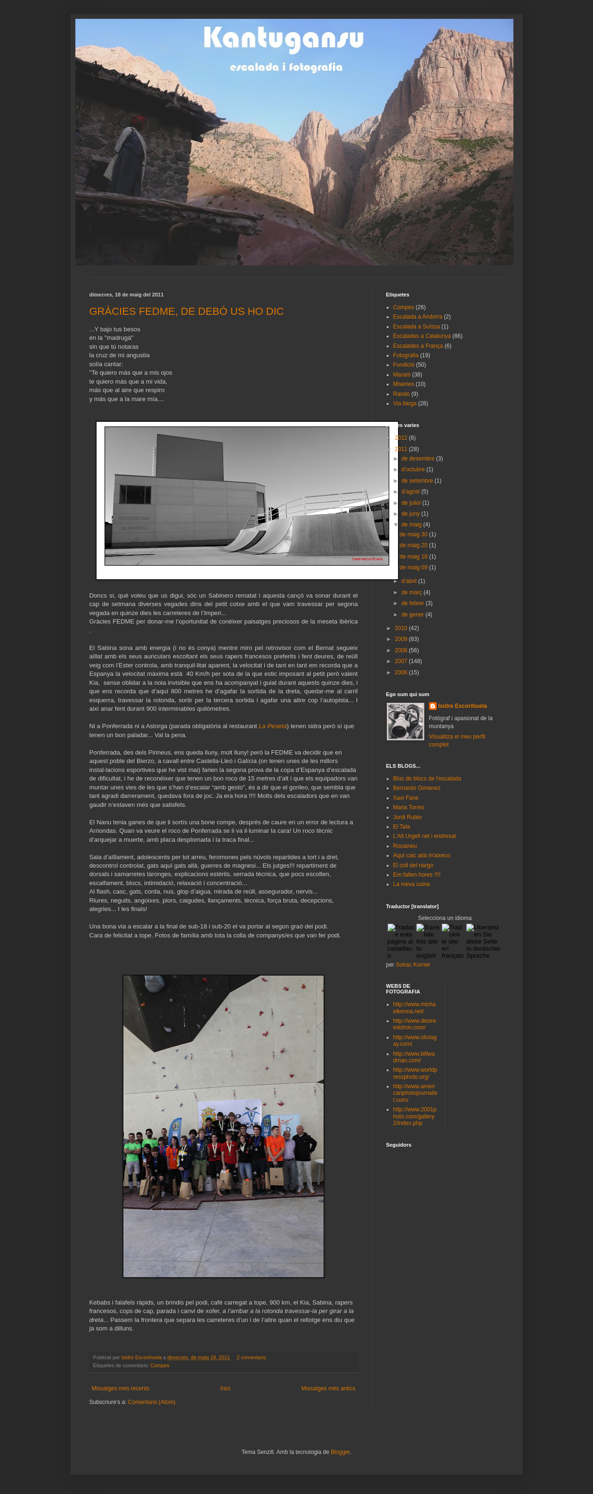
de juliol (411, 503)
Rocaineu (405, 846)
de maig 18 (414, 556)
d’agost (411, 491)
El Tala (401, 826)
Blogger (340, 1452)
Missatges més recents (121, 1388)
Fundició (403, 364)
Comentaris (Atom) (152, 1402)
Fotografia (406, 355)
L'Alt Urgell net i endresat (424, 836)
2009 (402, 639)
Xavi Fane (406, 798)
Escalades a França (418, 346)
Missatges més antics (328, 1388)
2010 (402, 628)
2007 (402, 661)
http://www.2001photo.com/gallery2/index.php (415, 1116)
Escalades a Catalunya (422, 336)
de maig (412, 524)
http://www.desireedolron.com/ (414, 1024)
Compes (159, 1365)
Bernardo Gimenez (417, 788)
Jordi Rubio (407, 817)
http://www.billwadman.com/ (414, 1057)
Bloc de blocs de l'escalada (427, 778)
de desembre (418, 458)
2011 (402, 449)
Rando (401, 394)
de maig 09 (414, 567)
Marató (402, 374)
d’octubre (413, 469)
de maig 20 (414, 545)
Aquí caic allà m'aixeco (422, 855)
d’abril (409, 581)
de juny (411, 513)
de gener (413, 614)
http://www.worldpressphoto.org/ (415, 1073)
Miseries (403, 384)
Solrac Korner (413, 964)
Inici (225, 1388)
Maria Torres (408, 807)
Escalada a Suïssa (416, 326)
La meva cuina (411, 884)
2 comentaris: (252, 1357)
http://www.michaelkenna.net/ (414, 1007)
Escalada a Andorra (418, 316)
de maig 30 (414, 534)
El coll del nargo (413, 865)
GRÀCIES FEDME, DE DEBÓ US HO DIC (186, 311)
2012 (402, 438)
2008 (402, 650)
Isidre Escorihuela (463, 706)
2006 (402, 672)
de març (412, 592)
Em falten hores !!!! (417, 874)
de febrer (413, 603)
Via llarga (405, 403)
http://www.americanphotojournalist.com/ (415, 1093)
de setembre (417, 480)
